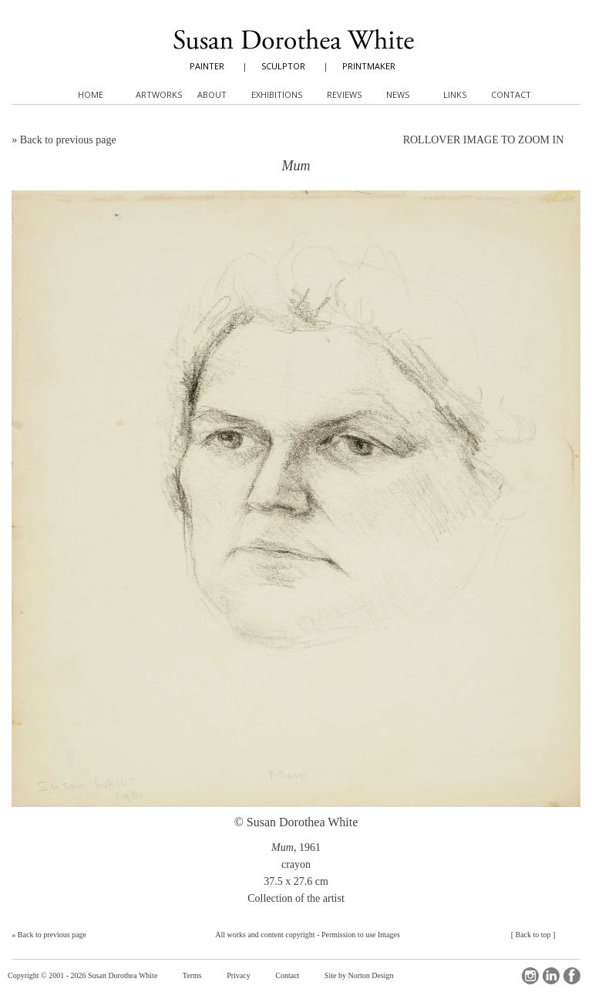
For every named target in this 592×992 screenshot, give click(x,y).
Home (90, 94)
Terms (192, 975)
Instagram (530, 975)
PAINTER (207, 66)
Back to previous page (68, 140)
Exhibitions (276, 94)
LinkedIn (551, 975)
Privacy (239, 975)
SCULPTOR (283, 66)
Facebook (571, 975)
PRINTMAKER (368, 66)
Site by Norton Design (359, 975)
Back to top (532, 934)
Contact (287, 975)
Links (454, 94)
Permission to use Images (360, 934)
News (397, 94)
